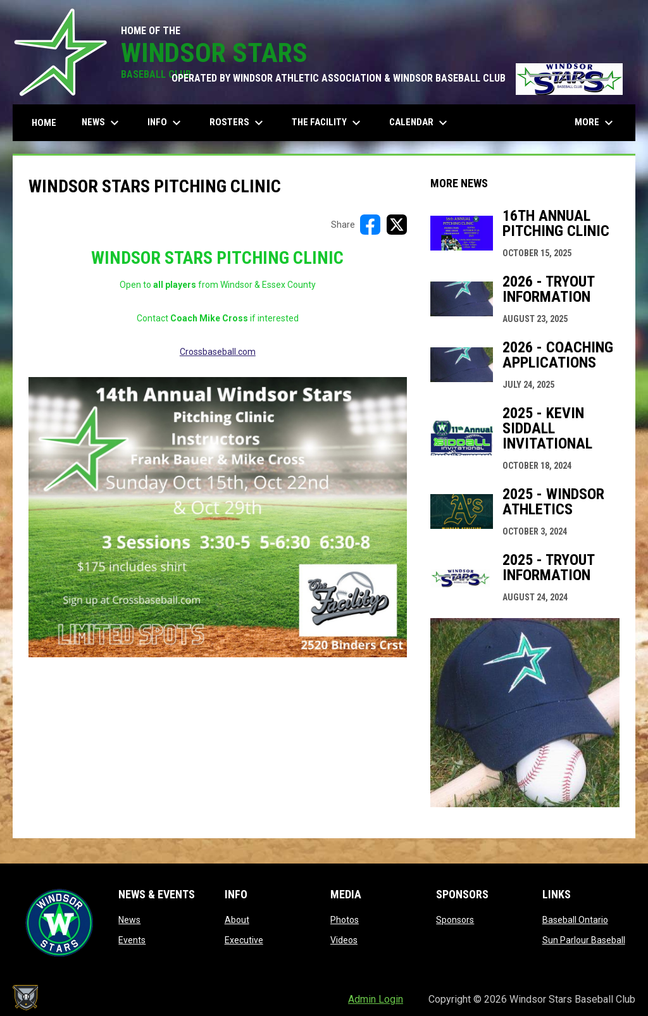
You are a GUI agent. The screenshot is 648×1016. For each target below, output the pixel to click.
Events (132, 940)
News (129, 920)
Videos (344, 940)
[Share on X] (397, 224)
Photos (344, 920)
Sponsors (455, 920)
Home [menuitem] (44, 122)
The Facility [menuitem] (328, 122)
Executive (244, 940)
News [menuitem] (102, 122)
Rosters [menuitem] (237, 122)
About (237, 920)
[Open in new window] (217, 517)
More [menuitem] (595, 122)
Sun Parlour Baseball (583, 940)
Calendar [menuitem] (420, 122)
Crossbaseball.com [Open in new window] (218, 352)
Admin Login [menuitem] (375, 999)
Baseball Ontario (575, 920)
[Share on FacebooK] (370, 224)
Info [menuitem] (165, 122)
